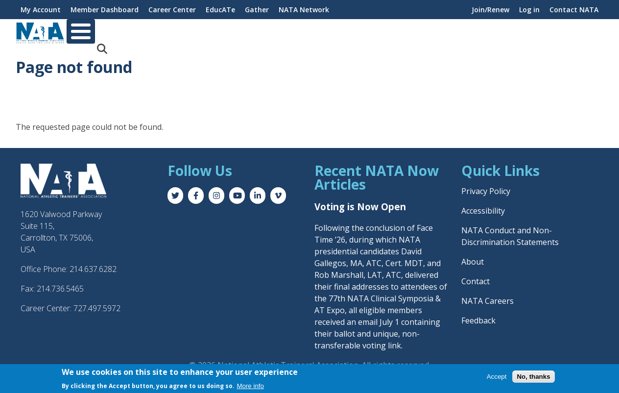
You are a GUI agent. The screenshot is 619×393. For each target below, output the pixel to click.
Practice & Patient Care (399, 31)
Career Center (172, 9)
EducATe (220, 9)
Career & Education (212, 31)
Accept (497, 376)
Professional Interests (302, 31)
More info (250, 386)
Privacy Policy (485, 183)
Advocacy (475, 31)
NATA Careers (487, 293)
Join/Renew (490, 9)
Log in (529, 9)
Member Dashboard (105, 9)
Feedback (478, 312)
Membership (138, 31)
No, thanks (533, 376)
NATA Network (304, 9)
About (86, 31)
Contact (475, 273)
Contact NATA (573, 9)
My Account (41, 9)
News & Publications (544, 31)
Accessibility (483, 202)
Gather (257, 9)
